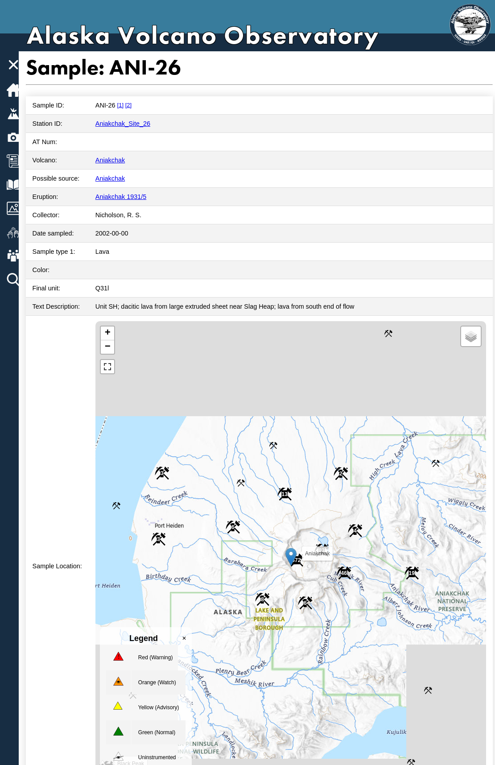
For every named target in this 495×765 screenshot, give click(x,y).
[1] (128, 105)
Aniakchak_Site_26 (130, 123)
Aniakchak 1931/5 (128, 196)
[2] (136, 105)
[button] (294, 557)
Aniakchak (118, 160)
